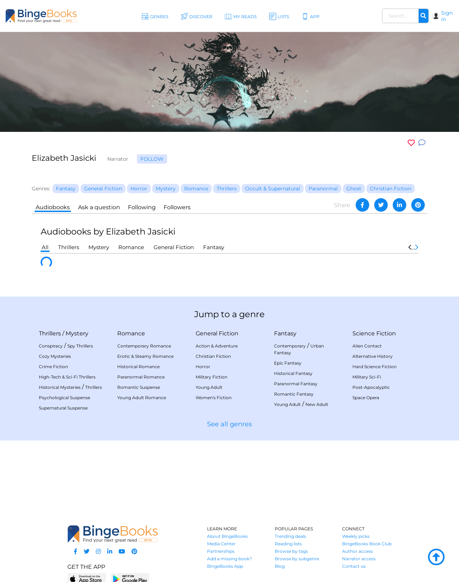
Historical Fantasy (293, 373)
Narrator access (359, 558)
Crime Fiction (53, 366)
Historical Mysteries (60, 387)
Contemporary (290, 346)
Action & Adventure (217, 346)
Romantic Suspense (138, 387)
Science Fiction (374, 333)
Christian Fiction (213, 356)
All (45, 247)
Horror (203, 366)
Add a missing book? (229, 558)
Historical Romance (138, 366)
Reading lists (288, 543)
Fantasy (213, 247)
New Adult (316, 404)
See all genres (229, 424)
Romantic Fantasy (294, 394)
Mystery (98, 247)
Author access (357, 551)
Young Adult (209, 387)
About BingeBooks (227, 536)
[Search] (423, 16)
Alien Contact (367, 346)
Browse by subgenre (297, 558)
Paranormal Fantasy (296, 383)
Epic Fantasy (287, 363)
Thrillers (68, 247)
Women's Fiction (214, 397)
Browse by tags (291, 551)
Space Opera (365, 397)
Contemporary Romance (144, 346)
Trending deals (290, 536)
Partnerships (220, 551)
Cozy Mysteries (55, 356)
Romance (131, 247)
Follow (152, 159)
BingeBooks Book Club (367, 543)
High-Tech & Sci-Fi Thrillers (67, 377)
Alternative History (372, 356)
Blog (280, 566)
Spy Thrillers (80, 346)
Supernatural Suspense (63, 408)
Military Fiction (211, 377)
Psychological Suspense (64, 397)
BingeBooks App (225, 566)
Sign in (447, 16)
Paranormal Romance (141, 377)
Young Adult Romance (141, 397)
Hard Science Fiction (374, 366)
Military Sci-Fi (366, 377)
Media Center (221, 543)
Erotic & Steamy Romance (145, 356)
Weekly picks (356, 536)
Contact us (354, 566)
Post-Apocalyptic (371, 387)
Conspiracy (51, 346)
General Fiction (174, 247)
